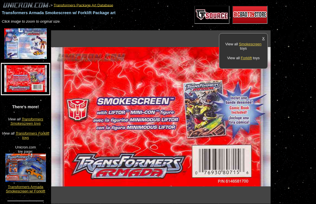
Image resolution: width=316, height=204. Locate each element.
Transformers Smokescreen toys (26, 121)
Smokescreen (250, 44)
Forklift (246, 58)
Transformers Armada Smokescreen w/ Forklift (25, 189)
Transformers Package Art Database (83, 5)
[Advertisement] (154, 27)
